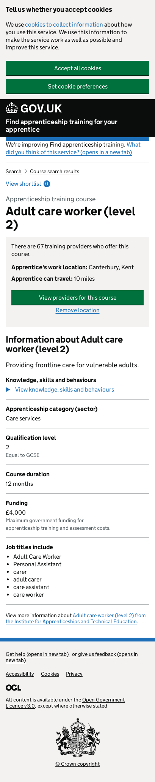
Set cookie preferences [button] (78, 86)
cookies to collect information (64, 24)
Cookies (50, 673)
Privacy (74, 673)
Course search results (54, 171)
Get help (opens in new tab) (38, 654)
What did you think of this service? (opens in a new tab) (73, 148)
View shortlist (28, 183)
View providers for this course (77, 297)
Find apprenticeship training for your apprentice (61, 125)
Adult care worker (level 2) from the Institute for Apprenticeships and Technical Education (76, 618)
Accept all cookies (77, 68)
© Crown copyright (77, 763)
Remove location (78, 310)
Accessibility (20, 673)
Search (14, 171)
